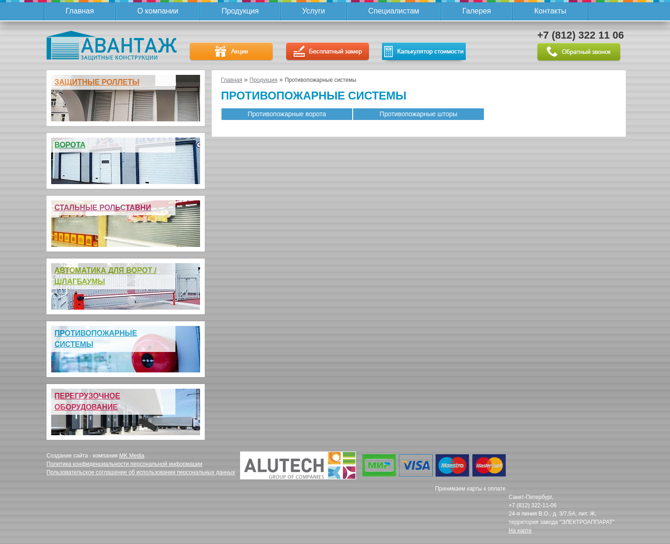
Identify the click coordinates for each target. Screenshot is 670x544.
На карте (520, 530)
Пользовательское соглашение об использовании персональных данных (141, 472)
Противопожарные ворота (287, 114)
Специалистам (393, 11)
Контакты (550, 11)
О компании (157, 11)
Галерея (476, 11)
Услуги (313, 11)
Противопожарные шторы (418, 114)
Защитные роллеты (97, 82)
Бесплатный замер (327, 51)
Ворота (70, 145)
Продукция (240, 11)
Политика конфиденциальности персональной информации (124, 464)
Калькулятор (424, 51)
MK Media (131, 455)
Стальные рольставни (102, 208)
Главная (80, 11)
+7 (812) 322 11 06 (580, 35)
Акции (231, 51)
